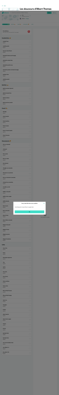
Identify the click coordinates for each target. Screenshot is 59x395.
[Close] (44, 192)
